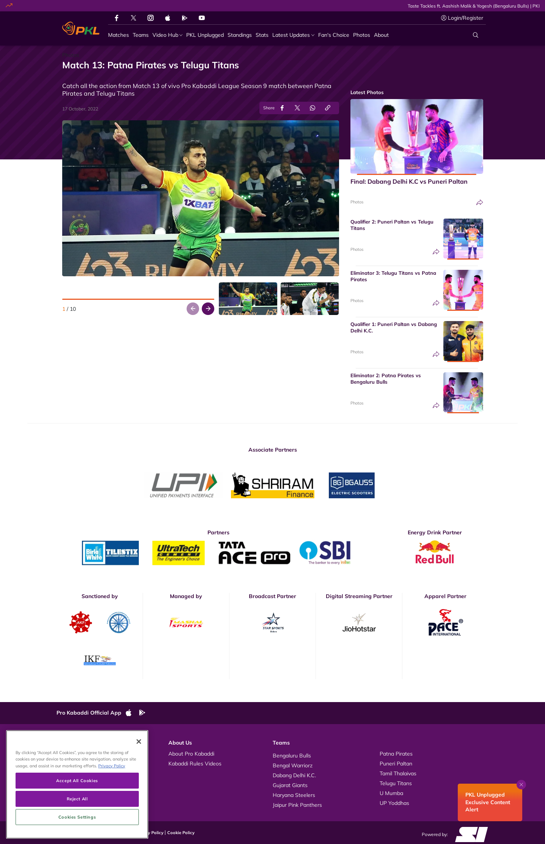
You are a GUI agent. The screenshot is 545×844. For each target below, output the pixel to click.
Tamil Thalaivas (398, 773)
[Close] (138, 783)
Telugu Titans (396, 783)
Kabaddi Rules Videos (194, 763)
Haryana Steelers (294, 795)
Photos (356, 202)
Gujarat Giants (290, 785)
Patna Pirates (396, 753)
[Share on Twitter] (297, 108)
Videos (72, 753)
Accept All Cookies (77, 822)
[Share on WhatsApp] (312, 108)
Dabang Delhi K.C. (294, 775)
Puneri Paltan (396, 763)
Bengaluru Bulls (292, 755)
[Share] (479, 202)
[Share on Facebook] (282, 108)
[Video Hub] (167, 35)
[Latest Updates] (293, 35)
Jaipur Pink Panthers (297, 804)
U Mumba (391, 793)
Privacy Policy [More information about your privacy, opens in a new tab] (111, 807)
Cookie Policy (181, 832)
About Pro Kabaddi (191, 753)
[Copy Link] (327, 108)
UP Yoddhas (394, 803)
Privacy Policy (149, 832)
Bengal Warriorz (293, 765)
